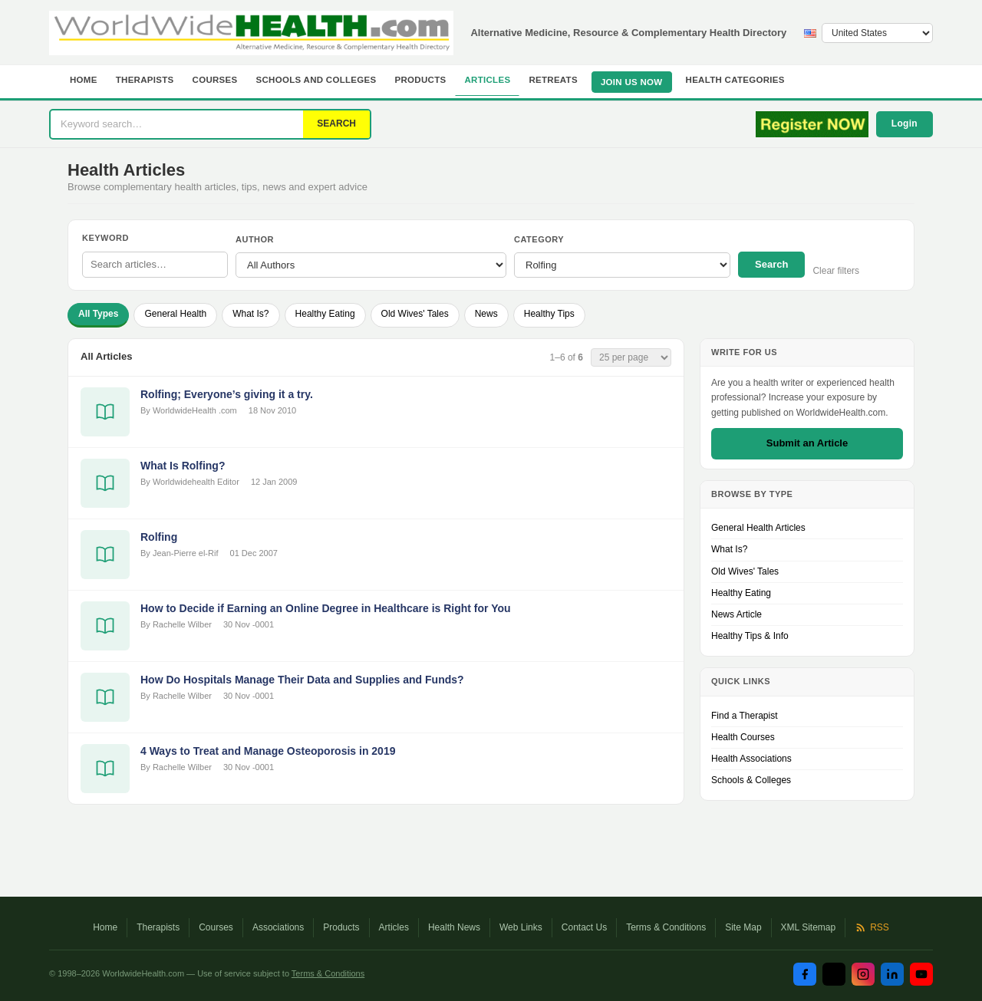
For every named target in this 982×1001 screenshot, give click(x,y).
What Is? (250, 313)
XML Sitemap (808, 927)
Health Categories (735, 79)
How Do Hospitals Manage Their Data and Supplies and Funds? (302, 679)
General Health (175, 313)
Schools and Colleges (316, 79)
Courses (215, 79)
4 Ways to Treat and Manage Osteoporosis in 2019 (267, 751)
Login (904, 123)
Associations (278, 927)
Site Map (743, 927)
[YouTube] (921, 974)
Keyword (105, 237)
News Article (736, 614)
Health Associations (751, 758)
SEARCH (336, 123)
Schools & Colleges (751, 780)
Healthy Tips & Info (750, 636)
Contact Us (584, 927)
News (486, 313)
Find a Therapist (744, 715)
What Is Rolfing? (182, 465)
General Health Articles (758, 527)
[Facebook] (804, 974)
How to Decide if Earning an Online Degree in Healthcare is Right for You (325, 608)
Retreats (553, 79)
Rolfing (158, 537)
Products (421, 79)
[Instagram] (863, 974)
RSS (872, 927)
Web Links (520, 927)
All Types (98, 313)
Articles (487, 79)
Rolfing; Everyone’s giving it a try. (226, 394)
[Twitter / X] (833, 974)
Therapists (145, 79)
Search (771, 264)
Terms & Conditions (666, 927)
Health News (454, 927)
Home (83, 79)
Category (539, 239)
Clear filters (835, 270)
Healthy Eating (325, 313)
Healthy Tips (549, 313)
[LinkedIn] (892, 974)
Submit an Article (807, 443)
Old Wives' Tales (415, 313)
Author (255, 239)
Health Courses (743, 737)
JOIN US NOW (632, 82)
